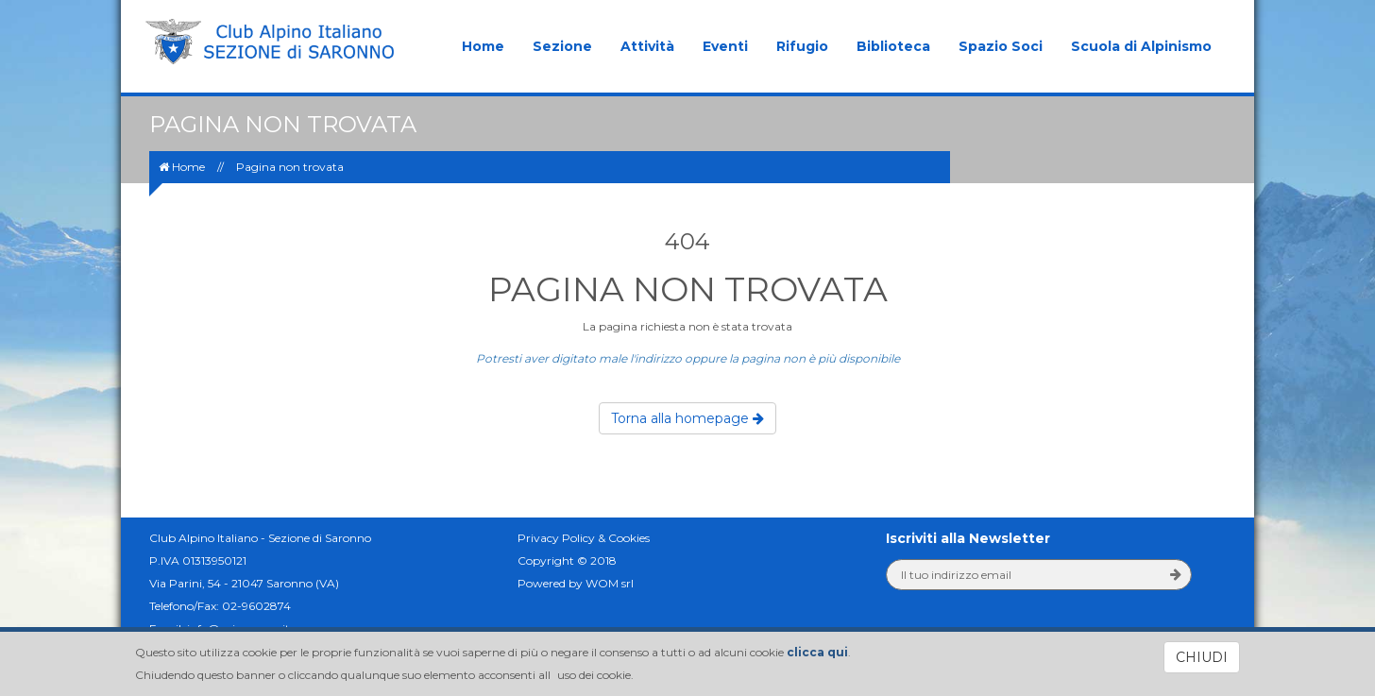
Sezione (562, 46)
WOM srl (610, 583)
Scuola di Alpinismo (1141, 46)
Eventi (725, 46)
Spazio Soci (1001, 46)
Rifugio (802, 46)
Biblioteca (893, 46)
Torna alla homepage (687, 418)
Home (483, 46)
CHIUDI (1202, 657)
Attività (647, 46)
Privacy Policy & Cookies (584, 538)
